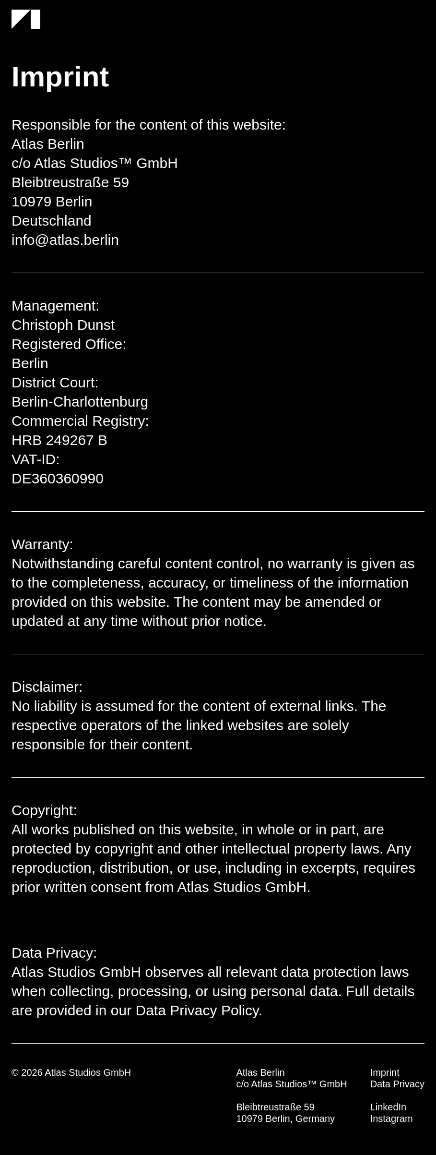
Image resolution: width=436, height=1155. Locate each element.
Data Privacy (397, 1084)
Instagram (391, 1118)
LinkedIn (388, 1107)
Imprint (385, 1072)
